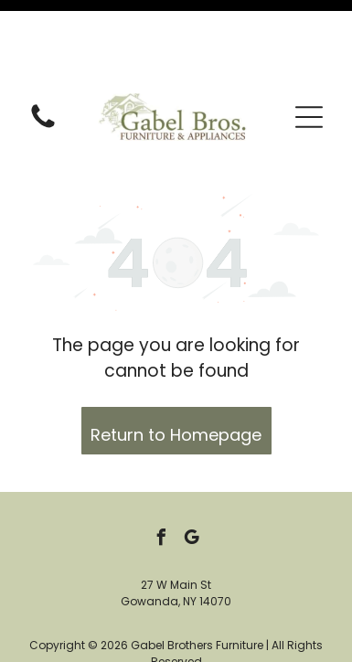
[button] (309, 38)
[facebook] (161, 461)
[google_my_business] (191, 461)
